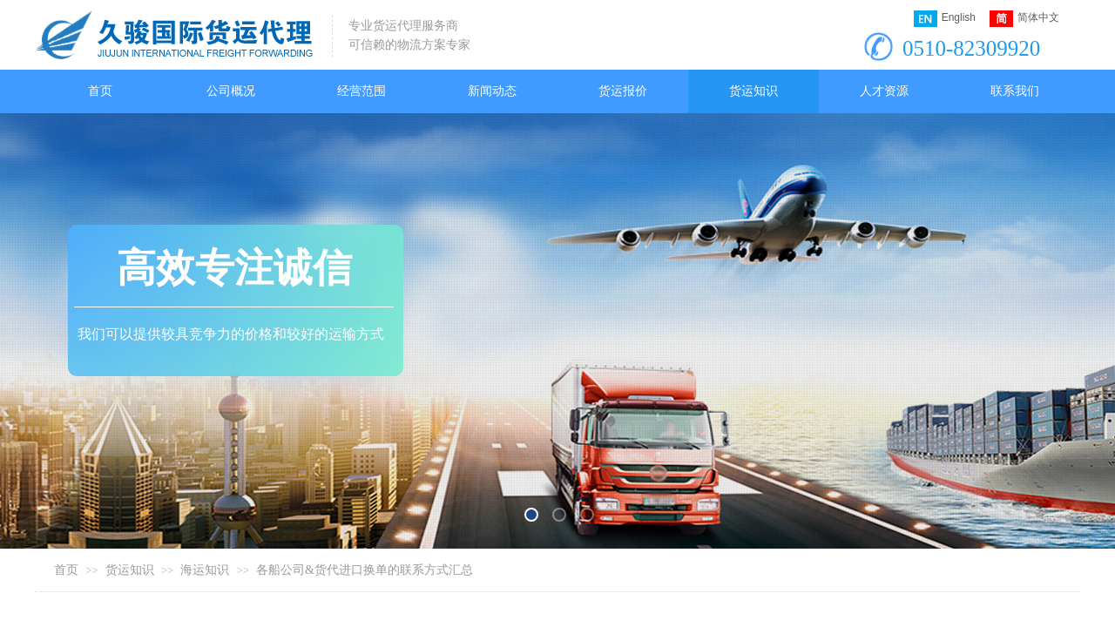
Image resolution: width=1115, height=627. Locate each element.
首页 (66, 569)
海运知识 (204, 569)
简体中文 (1024, 18)
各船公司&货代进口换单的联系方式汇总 (364, 569)
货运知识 (129, 569)
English (945, 18)
